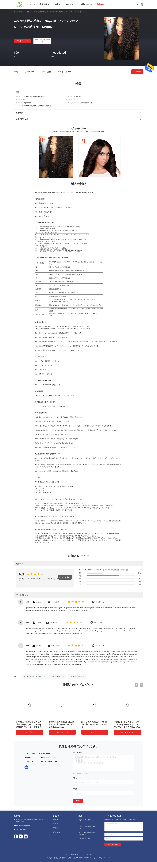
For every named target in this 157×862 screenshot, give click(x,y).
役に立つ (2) (99, 646)
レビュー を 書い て (65, 577)
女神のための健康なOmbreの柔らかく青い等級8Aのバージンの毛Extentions (61, 724)
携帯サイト (74, 854)
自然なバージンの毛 (32, 12)
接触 (78, 801)
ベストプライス (22, 41)
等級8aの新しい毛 (58, 676)
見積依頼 (137, 71)
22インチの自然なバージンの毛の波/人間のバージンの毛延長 (94, 724)
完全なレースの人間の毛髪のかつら (86, 827)
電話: (75, 789)
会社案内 (55, 824)
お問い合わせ (56, 832)
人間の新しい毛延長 (77, 676)
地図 (66, 854)
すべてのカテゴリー (84, 838)
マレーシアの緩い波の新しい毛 (34, 676)
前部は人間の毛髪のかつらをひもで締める (86, 833)
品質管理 (55, 828)
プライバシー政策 (87, 854)
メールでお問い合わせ (42, 41)
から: (75, 778)
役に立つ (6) (98, 622)
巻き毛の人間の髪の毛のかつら (86, 821)
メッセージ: (78, 752)
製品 (21, 12)
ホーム (16, 12)
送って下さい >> (112, 844)
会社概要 (55, 819)
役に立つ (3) (99, 602)
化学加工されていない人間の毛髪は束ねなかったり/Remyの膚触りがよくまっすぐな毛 (28, 724)
